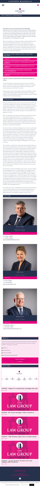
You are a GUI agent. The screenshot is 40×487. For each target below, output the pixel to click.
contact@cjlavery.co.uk (21, 475)
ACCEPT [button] (31, 484)
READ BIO (7, 233)
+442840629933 (20, 474)
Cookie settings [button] (24, 484)
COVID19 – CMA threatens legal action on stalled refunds (19, 436)
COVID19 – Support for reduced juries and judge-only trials (20, 388)
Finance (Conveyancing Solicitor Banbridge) (17, 59)
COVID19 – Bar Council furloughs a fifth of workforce (18, 412)
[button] (3, 5)
